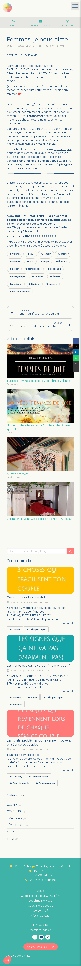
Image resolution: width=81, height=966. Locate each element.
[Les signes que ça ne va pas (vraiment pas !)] (40, 648)
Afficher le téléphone (43, 879)
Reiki (13, 156)
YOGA (10, 832)
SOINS (11, 838)
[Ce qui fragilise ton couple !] (40, 580)
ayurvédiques (62, 149)
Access (30, 156)
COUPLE (12, 804)
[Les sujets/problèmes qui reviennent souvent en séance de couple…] (40, 723)
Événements (14, 818)
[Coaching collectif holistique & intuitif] (40, 911)
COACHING (14, 811)
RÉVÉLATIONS (15, 825)
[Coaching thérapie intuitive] (40, 891)
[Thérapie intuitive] (40, 906)
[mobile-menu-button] (75, 6)
